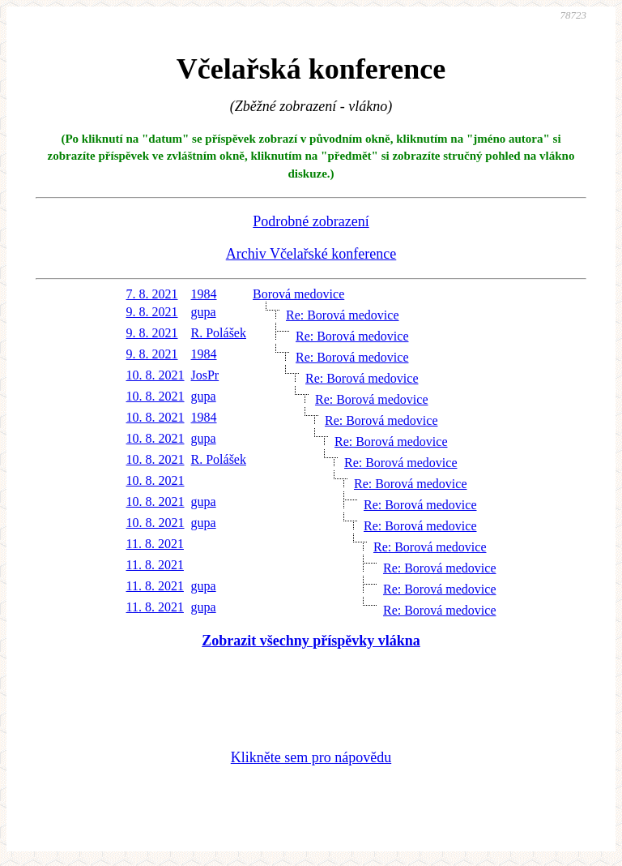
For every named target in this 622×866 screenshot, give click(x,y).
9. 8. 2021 (152, 312)
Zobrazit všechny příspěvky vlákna (311, 640)
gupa (203, 312)
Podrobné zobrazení (311, 221)
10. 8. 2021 (155, 375)
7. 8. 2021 (152, 294)
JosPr (205, 375)
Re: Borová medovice (342, 315)
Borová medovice (298, 294)
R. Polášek (218, 333)
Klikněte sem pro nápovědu (311, 757)
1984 (204, 294)
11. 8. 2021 (155, 544)
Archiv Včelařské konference (311, 254)
